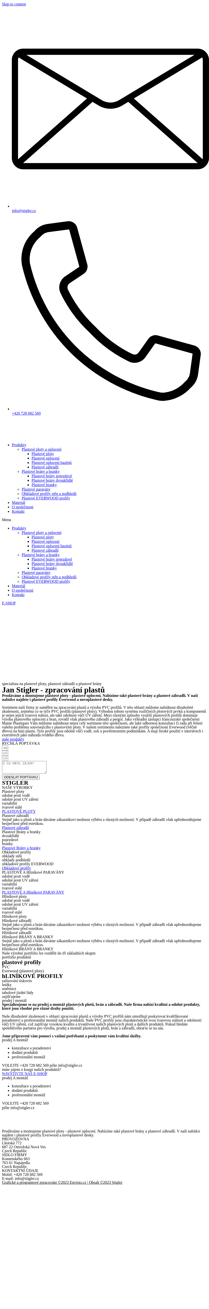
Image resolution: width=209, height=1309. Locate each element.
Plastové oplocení (45, 458)
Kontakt (18, 511)
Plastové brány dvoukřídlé (52, 480)
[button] (104, 520)
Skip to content (14, 4)
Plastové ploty (43, 454)
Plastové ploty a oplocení (41, 449)
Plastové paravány (36, 489)
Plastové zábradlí (45, 467)
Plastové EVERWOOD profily (46, 498)
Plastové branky (44, 485)
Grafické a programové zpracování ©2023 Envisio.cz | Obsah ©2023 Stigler (62, 1185)
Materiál (18, 502)
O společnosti (23, 507)
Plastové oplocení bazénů (52, 462)
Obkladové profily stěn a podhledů (49, 494)
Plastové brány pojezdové (52, 476)
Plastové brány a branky (41, 471)
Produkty (19, 445)
